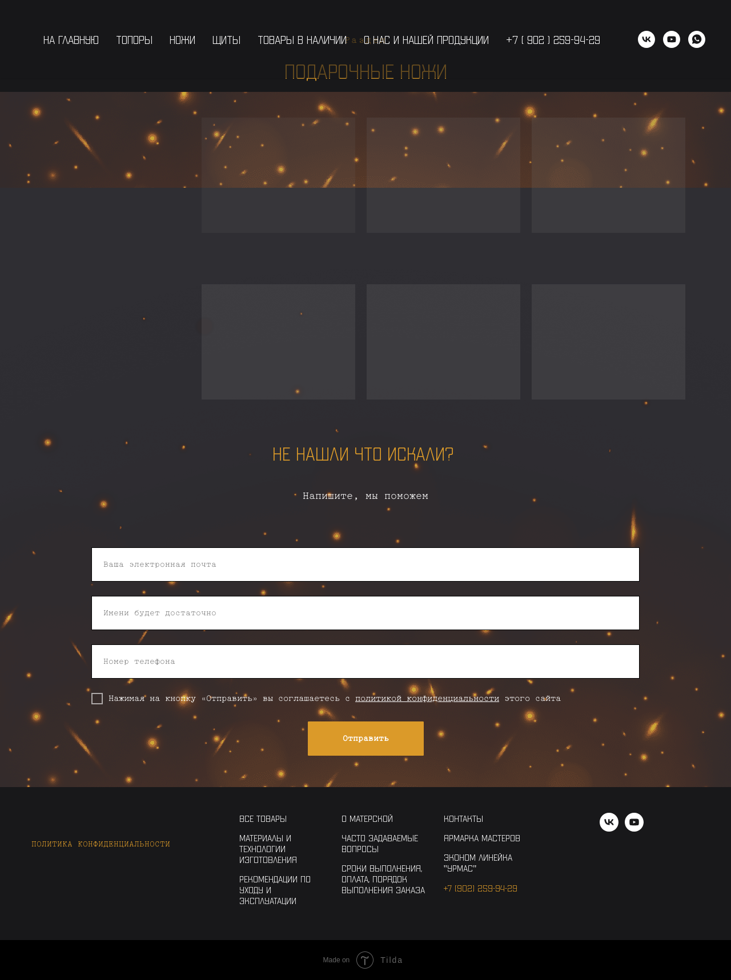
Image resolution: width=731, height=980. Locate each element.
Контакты (463, 818)
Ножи (182, 39)
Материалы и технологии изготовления (268, 848)
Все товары (263, 818)
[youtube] (671, 39)
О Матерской (367, 818)
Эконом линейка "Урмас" (478, 862)
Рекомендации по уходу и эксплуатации (275, 889)
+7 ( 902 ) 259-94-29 (553, 39)
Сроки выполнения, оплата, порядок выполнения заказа (383, 878)
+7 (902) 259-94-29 (480, 887)
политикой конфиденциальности (427, 698)
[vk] (646, 39)
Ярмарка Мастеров (482, 837)
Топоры (134, 39)
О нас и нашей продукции (426, 39)
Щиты (226, 39)
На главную (71, 39)
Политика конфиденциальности (100, 844)
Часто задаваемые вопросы (380, 843)
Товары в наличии (302, 39)
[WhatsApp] (696, 39)
